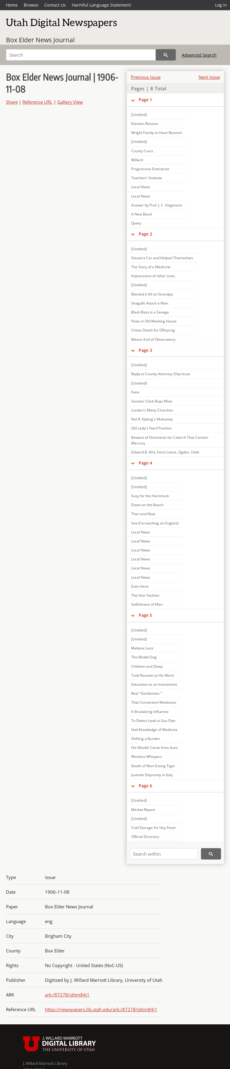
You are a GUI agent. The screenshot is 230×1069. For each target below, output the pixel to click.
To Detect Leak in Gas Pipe (153, 720)
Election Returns (144, 123)
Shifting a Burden (145, 738)
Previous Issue (146, 77)
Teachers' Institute (146, 177)
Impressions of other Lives (153, 275)
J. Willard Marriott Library (45, 1063)
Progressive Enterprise (150, 168)
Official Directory (145, 836)
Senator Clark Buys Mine (151, 401)
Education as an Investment (154, 684)
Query (136, 223)
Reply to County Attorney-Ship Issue (160, 373)
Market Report (143, 809)
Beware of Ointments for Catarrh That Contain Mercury (169, 440)
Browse (31, 5)
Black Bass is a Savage (150, 312)
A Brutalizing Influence (150, 711)
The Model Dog (144, 657)
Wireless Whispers (146, 756)
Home (12, 5)
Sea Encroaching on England (154, 523)
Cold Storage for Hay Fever (153, 827)
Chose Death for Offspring (153, 330)
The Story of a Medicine (150, 266)
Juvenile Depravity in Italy (152, 774)
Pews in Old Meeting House (154, 321)
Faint (135, 392)
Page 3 (145, 350)
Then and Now (143, 513)
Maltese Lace (142, 648)
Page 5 (145, 615)
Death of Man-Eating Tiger (153, 765)
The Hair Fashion (145, 595)
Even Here (140, 586)
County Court (142, 150)
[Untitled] (139, 114)
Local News (140, 186)
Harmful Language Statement (101, 5)
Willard (137, 159)
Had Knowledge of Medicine (154, 729)
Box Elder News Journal (40, 40)
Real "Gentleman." (146, 693)
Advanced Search (199, 55)
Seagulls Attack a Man (149, 303)
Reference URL (37, 102)
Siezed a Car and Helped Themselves (162, 257)
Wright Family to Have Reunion (156, 132)
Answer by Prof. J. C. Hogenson (156, 205)
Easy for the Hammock (150, 495)
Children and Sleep (147, 666)
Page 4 (145, 463)
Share (12, 102)
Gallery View (70, 102)
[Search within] (164, 854)
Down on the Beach (147, 504)
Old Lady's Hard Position (151, 428)
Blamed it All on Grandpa (152, 294)
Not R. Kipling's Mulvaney (152, 419)
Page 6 (145, 785)
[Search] (81, 55)
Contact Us (55, 5)
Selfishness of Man (147, 604)
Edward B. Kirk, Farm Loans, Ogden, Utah (165, 452)
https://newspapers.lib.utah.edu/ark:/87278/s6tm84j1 (101, 1009)
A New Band (141, 214)
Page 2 (145, 234)
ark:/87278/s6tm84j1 (67, 995)
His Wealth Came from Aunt (154, 747)
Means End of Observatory (153, 339)
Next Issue (209, 77)
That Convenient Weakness (153, 702)
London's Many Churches (152, 410)
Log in (221, 5)
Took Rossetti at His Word (152, 675)
